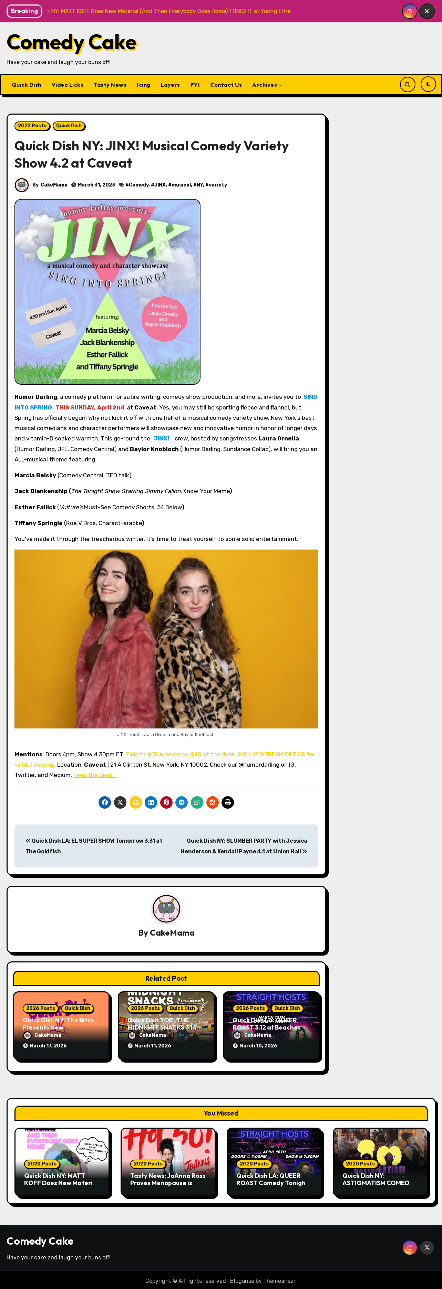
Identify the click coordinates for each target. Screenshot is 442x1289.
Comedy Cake (71, 42)
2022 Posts (32, 126)
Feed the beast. (95, 774)
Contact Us (226, 84)
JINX (160, 185)
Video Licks (68, 84)
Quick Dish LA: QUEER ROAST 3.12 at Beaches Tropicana (267, 1027)
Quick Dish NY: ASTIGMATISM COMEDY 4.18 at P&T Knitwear (377, 1180)
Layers (170, 84)
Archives (265, 84)
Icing (144, 84)
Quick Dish (26, 84)
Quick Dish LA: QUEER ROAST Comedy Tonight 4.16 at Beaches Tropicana (272, 1184)
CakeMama (54, 185)
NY (200, 185)
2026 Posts (40, 1009)
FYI (195, 84)
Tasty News (110, 84)
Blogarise (242, 1278)
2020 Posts (42, 1161)
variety (218, 185)
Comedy (139, 185)
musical (181, 185)
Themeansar (279, 1278)
